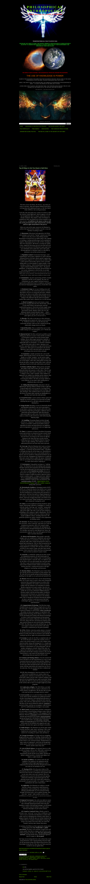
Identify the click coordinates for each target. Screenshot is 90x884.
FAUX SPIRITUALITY (25, 128)
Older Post (48, 876)
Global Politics (40, 857)
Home (35, 876)
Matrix (38, 858)
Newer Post (21, 876)
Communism (38, 856)
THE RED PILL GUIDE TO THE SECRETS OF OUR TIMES (51, 131)
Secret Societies (23, 859)
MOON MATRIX (45, 128)
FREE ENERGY (35, 128)
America (25, 856)
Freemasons (33, 857)
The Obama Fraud (33, 859)
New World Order (45, 858)
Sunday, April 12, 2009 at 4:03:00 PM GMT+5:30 (37, 871)
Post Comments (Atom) (30, 879)
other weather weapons (43, 483)
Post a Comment (23, 874)
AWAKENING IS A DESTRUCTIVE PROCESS (35, 126)
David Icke (44, 856)
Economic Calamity (24, 857)
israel (34, 858)
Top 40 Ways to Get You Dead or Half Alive (33, 168)
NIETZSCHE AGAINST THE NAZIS (57, 126)
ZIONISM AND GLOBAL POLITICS (28, 131)
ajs (23, 867)
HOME (21, 126)
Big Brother (31, 856)
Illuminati (29, 858)
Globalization (22, 858)
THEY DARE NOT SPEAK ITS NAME (59, 128)
